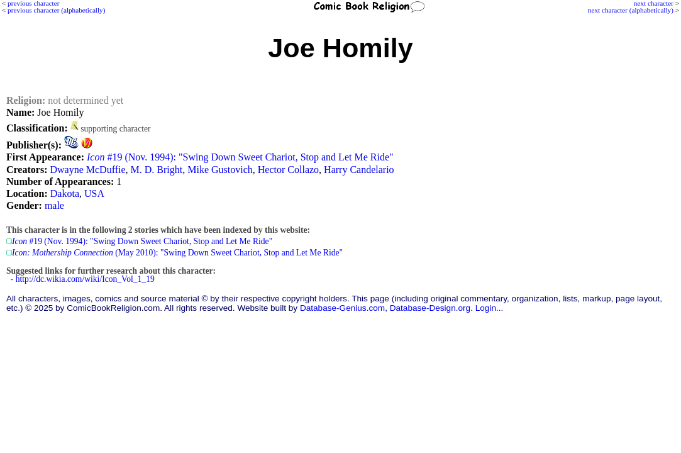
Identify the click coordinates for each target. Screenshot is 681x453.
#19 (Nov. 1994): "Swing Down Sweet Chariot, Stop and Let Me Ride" (240, 157)
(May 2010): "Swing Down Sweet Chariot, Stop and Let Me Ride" (177, 252)
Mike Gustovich (220, 169)
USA (94, 193)
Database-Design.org (430, 308)
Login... (489, 308)
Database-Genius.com (342, 308)
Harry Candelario (359, 169)
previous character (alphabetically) (56, 10)
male (54, 205)
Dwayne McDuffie (87, 169)
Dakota (64, 193)
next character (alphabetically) (630, 10)
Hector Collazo (288, 169)
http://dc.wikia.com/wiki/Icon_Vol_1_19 (85, 279)
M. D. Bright (157, 169)
